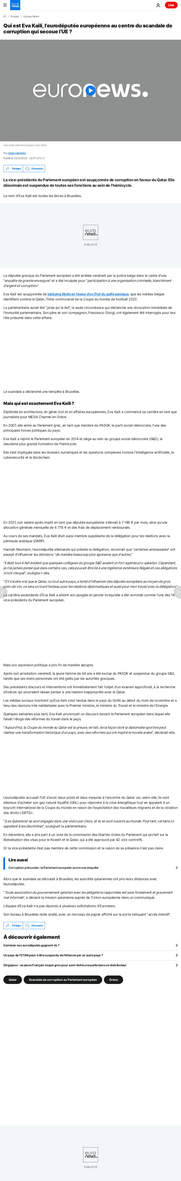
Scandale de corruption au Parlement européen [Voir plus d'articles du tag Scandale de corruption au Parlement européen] (63, 979)
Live (171, 5)
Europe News (31, 16)
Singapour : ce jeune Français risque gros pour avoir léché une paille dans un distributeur (65, 965)
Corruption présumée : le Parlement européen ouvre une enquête (53, 867)
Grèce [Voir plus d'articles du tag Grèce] (113, 979)
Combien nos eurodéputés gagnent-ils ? (31, 945)
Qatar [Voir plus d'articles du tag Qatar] (13, 979)
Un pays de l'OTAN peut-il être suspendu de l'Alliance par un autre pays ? (53, 955)
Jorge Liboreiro (17, 153)
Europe (15, 16)
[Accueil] (4, 16)
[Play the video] (90, 90)
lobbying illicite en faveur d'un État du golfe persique (88, 294)
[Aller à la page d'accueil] (15, 5)
